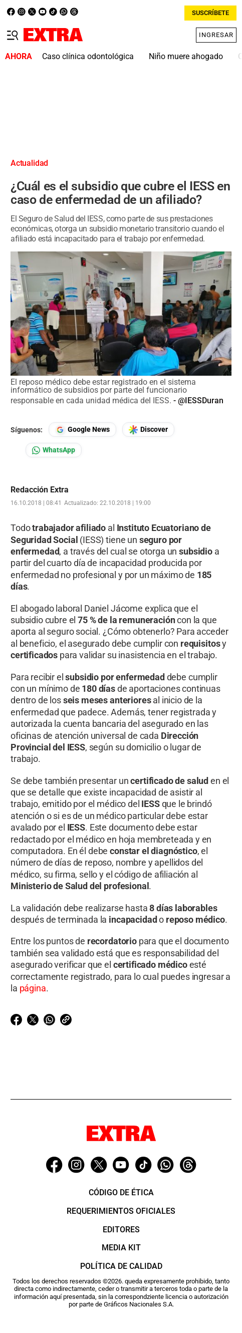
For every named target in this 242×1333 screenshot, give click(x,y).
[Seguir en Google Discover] (148, 429)
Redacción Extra (40, 490)
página (33, 988)
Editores (121, 1229)
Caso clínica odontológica (88, 56)
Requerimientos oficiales (121, 1211)
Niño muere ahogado (186, 56)
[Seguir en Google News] (82, 429)
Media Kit (121, 1247)
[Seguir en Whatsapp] (54, 450)
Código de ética (121, 1192)
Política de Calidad (121, 1266)
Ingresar (216, 35)
